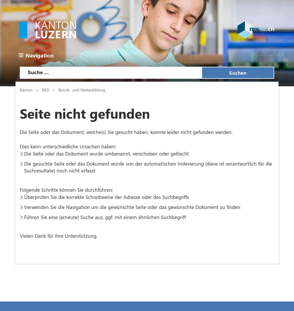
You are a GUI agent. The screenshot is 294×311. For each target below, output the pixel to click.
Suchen (237, 73)
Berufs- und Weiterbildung (82, 89)
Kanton (26, 89)
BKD (45, 89)
